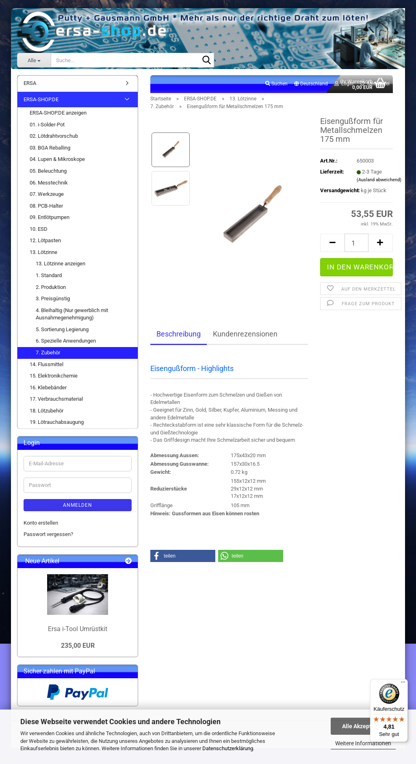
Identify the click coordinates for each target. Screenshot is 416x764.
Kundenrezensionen (245, 334)
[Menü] (403, 684)
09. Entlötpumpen (49, 217)
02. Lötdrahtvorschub (54, 136)
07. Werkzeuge (47, 194)
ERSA (30, 83)
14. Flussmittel (46, 364)
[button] (311, 84)
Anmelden (77, 505)
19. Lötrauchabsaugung (57, 422)
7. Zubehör (48, 352)
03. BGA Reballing (50, 148)
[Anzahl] (356, 243)
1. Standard (49, 275)
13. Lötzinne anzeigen (60, 263)
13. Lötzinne (43, 252)
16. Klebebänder (48, 387)
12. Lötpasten (45, 240)
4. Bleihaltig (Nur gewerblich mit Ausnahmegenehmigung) (72, 314)
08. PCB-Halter (46, 206)
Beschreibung (178, 334)
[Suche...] (34, 60)
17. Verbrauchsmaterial (56, 399)
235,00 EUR (78, 645)
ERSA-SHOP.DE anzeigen (58, 113)
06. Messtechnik (49, 183)
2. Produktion (51, 287)
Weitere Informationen (363, 743)
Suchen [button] (276, 84)
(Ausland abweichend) (379, 179)
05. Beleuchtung (48, 171)
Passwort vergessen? (48, 534)
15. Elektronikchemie (54, 376)
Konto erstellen (41, 523)
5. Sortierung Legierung (62, 329)
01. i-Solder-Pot (47, 125)
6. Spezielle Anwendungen (66, 341)
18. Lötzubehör (46, 411)
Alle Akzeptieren (363, 726)
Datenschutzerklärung (227, 748)
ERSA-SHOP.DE (41, 99)
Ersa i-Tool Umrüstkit (77, 629)
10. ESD (39, 229)
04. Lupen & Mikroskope (57, 159)
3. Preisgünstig (53, 298)
